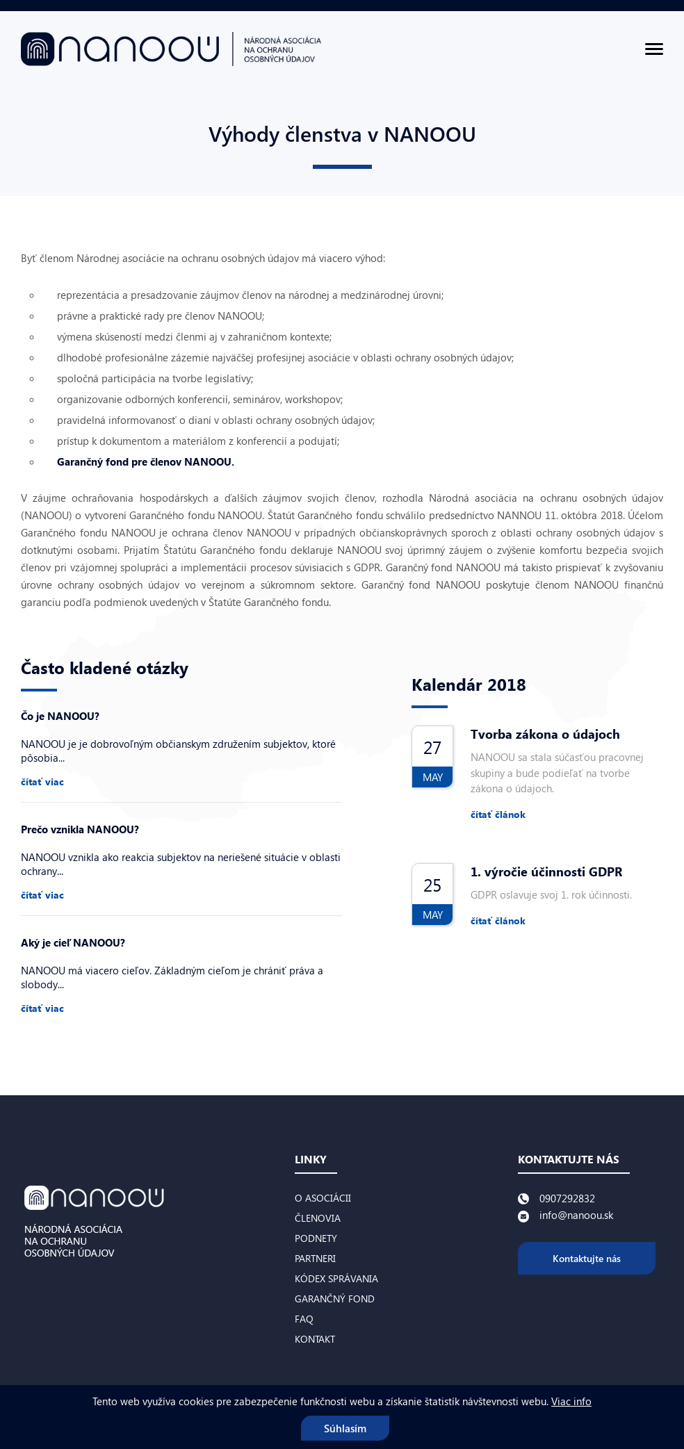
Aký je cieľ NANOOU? (73, 942)
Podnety (316, 1238)
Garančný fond (335, 1298)
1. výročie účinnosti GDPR (546, 871)
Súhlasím (345, 1428)
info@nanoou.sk (576, 1215)
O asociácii (323, 1197)
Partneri (315, 1258)
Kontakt (315, 1338)
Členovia (318, 1218)
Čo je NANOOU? (60, 716)
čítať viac (42, 781)
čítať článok (498, 814)
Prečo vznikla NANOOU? (80, 829)
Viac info (571, 1401)
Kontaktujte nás (587, 1258)
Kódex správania (336, 1278)
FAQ (304, 1318)
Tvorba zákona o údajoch (545, 734)
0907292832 (567, 1198)
